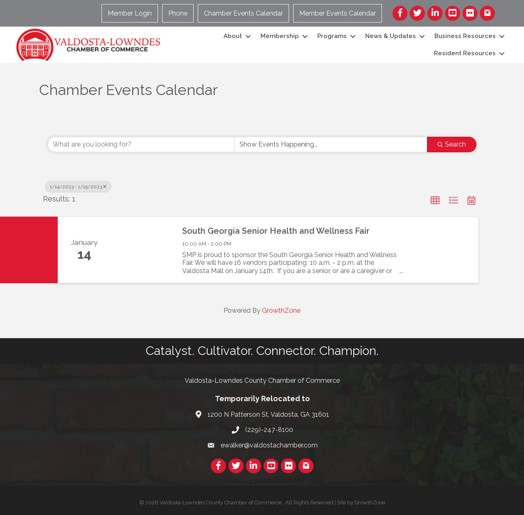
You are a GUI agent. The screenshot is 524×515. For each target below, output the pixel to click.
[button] (435, 200)
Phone (177, 13)
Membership (279, 36)
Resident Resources (465, 53)
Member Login (130, 13)
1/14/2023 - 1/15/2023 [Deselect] (78, 187)
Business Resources (465, 36)
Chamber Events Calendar (243, 13)
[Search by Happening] (331, 144)
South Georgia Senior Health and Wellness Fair (276, 231)
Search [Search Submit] (452, 144)
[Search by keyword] (141, 144)
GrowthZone (281, 310)
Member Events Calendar (337, 13)
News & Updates (390, 36)
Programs (332, 36)
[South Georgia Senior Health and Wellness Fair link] (142, 250)
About (233, 36)
